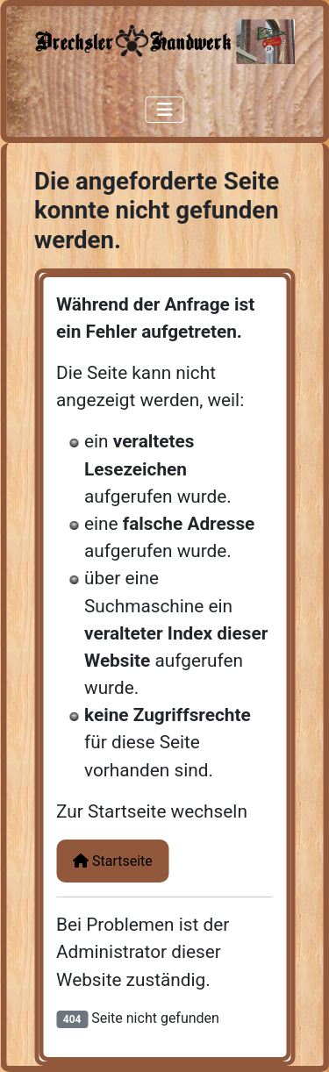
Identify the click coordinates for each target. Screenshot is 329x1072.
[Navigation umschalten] (165, 109)
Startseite (113, 861)
